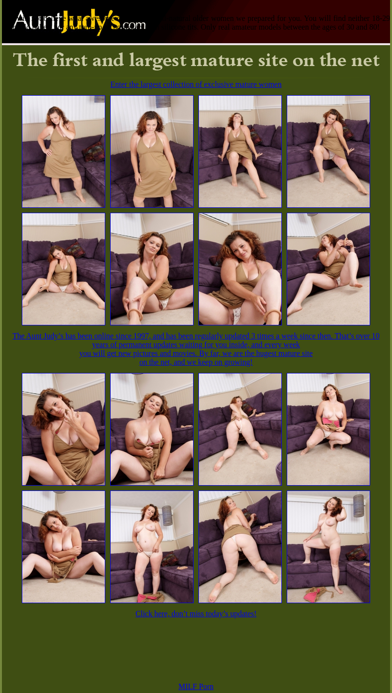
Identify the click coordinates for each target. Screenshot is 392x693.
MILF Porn (196, 686)
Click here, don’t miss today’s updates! (195, 613)
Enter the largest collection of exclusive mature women (196, 84)
